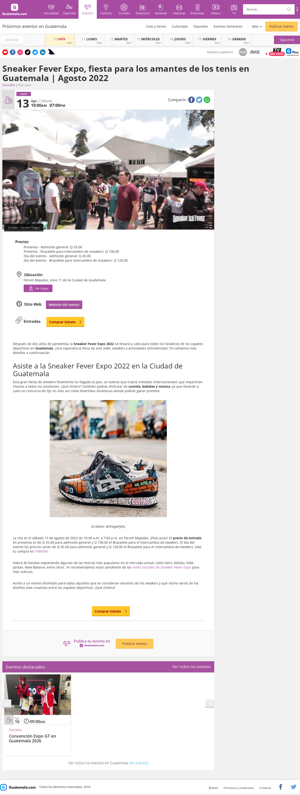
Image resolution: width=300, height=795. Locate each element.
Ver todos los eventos (191, 666)
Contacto (265, 788)
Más (255, 26)
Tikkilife (41, 551)
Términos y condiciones (238, 788)
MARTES (119, 39)
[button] (287, 40)
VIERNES (207, 39)
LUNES (89, 39)
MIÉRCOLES (148, 39)
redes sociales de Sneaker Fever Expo (161, 567)
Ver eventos (138, 762)
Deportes (201, 26)
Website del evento (64, 304)
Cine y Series (156, 26)
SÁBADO (237, 39)
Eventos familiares (228, 26)
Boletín (213, 788)
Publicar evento (281, 26)
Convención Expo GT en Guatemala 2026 (32, 738)
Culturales (180, 26)
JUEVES (178, 39)
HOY (60, 39)
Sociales (8, 84)
